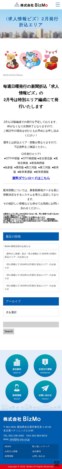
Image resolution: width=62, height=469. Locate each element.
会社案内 (36, 451)
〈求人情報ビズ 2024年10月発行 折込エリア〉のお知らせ (30, 287)
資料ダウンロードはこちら (31, 178)
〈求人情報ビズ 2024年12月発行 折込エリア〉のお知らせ (30, 266)
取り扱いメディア (40, 446)
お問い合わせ (38, 456)
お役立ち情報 (11, 451)
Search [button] (8, 331)
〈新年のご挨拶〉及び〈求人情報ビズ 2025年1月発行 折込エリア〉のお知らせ (30, 255)
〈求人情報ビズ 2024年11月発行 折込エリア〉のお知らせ (30, 277)
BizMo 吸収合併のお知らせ (18, 246)
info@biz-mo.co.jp (20, 439)
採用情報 (9, 456)
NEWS (8, 446)
